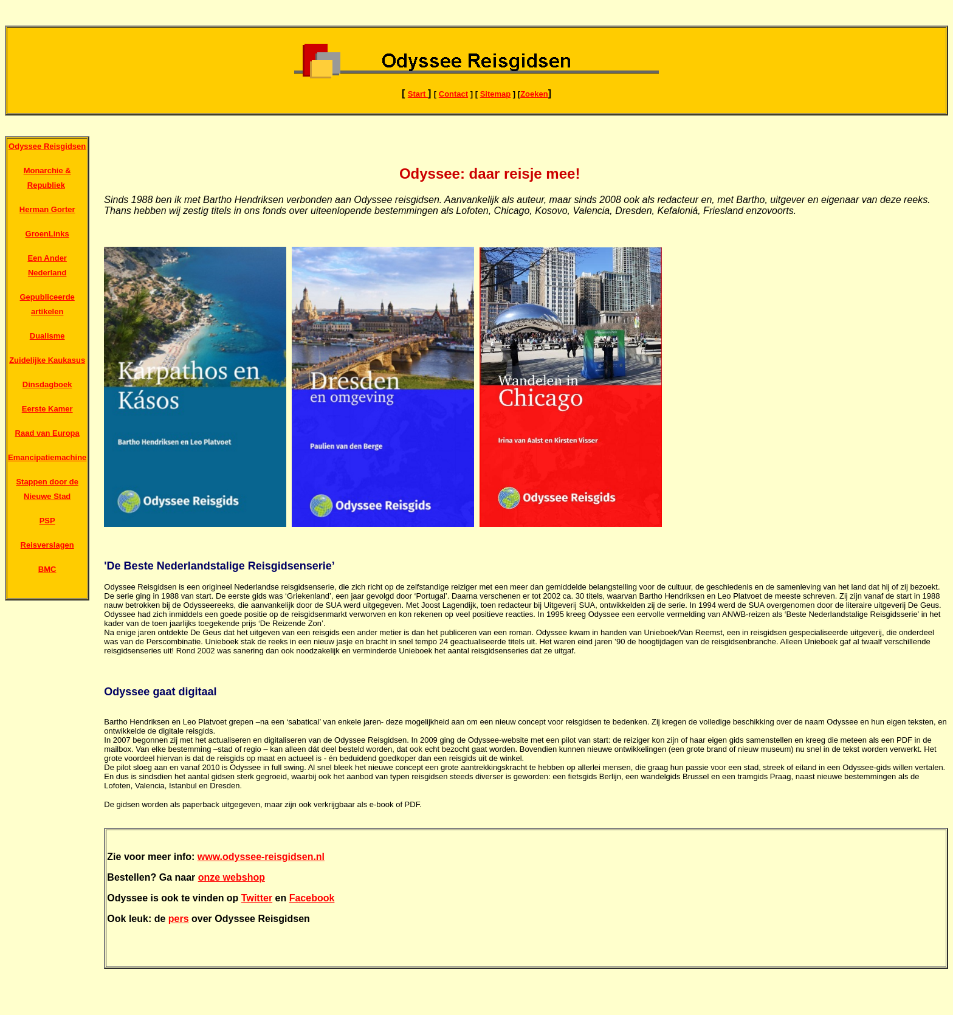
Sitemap (495, 93)
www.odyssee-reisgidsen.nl (261, 857)
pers (178, 918)
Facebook (312, 898)
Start (418, 93)
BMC (47, 569)
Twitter (256, 898)
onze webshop (231, 877)
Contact (453, 93)
